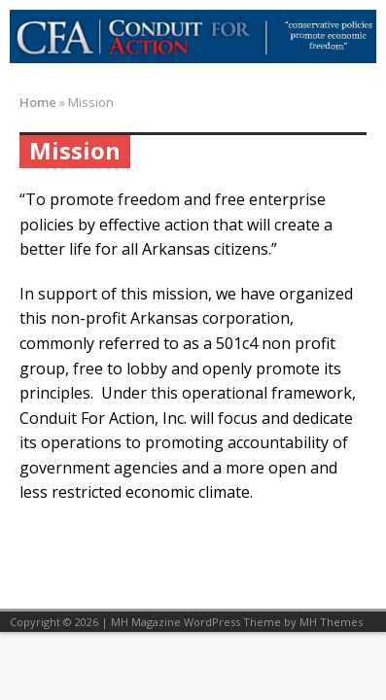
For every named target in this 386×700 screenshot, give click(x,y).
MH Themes (331, 621)
